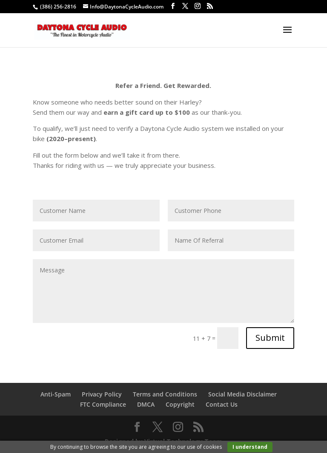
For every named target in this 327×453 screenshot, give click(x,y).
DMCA (146, 404)
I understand (249, 446)
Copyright (180, 404)
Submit (270, 337)
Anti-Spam (55, 394)
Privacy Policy (102, 394)
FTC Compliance (103, 404)
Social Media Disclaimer (242, 394)
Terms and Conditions (165, 394)
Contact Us (222, 404)
